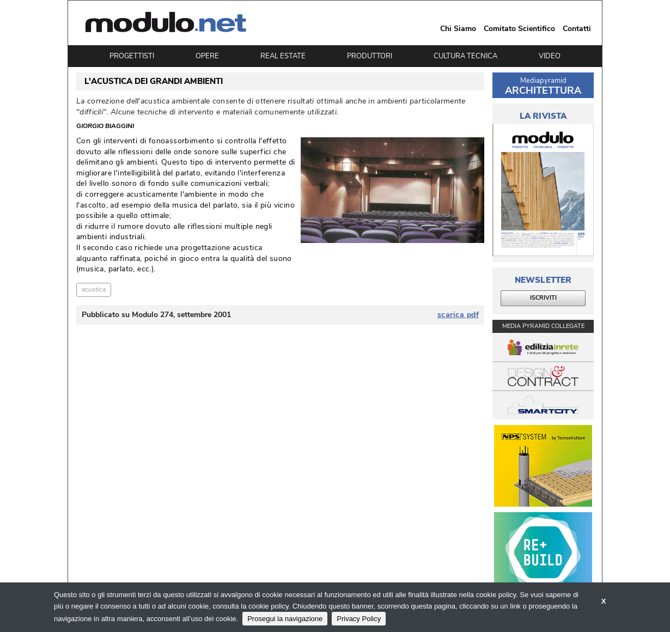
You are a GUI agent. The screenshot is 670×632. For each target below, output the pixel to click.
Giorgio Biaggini (105, 126)
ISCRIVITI (543, 298)
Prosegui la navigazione (284, 619)
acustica (94, 289)
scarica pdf (458, 315)
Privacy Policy (359, 619)
